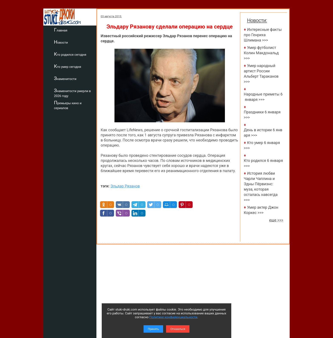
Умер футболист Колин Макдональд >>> (261, 52)
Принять (153, 329)
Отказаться (177, 329)
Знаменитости (65, 78)
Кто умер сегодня (67, 66)
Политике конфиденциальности (173, 317)
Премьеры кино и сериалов (68, 105)
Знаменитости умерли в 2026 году (72, 93)
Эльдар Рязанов (125, 186)
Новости (61, 42)
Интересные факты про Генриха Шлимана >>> (263, 34)
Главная (60, 30)
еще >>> (276, 220)
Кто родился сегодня (70, 54)
